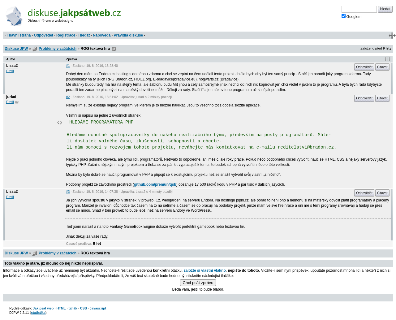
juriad (11, 97)
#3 (68, 191)
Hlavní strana (19, 35)
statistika (38, 312)
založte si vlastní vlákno (205, 270)
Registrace (65, 35)
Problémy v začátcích (57, 48)
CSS (83, 308)
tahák (72, 308)
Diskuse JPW (16, 48)
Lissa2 (12, 65)
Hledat (84, 35)
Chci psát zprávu (198, 282)
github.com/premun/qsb (155, 184)
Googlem (352, 16)
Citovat (382, 67)
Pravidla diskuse (128, 35)
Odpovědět (43, 35)
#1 (68, 65)
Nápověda (101, 35)
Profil (10, 71)
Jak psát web (43, 308)
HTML (61, 308)
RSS (114, 49)
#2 (68, 97)
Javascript (98, 308)
